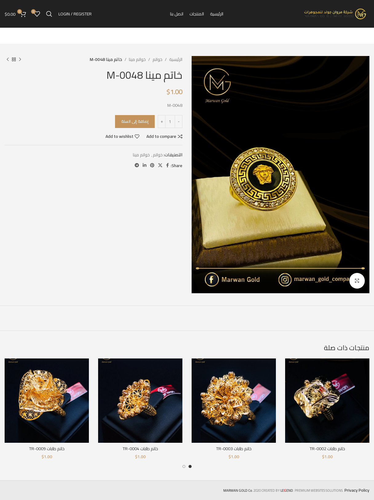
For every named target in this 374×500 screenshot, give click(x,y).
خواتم (157, 59)
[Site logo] (335, 14)
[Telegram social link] (137, 165)
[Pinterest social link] (152, 165)
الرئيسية (175, 59)
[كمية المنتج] (170, 121)
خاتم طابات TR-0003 (234, 449)
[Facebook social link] (167, 165)
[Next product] (8, 59)
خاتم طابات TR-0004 (140, 449)
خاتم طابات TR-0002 (327, 449)
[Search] (49, 14)
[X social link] (160, 165)
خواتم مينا (137, 59)
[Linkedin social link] (144, 165)
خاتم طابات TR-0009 (47, 449)
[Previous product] (20, 59)
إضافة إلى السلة (135, 121)
